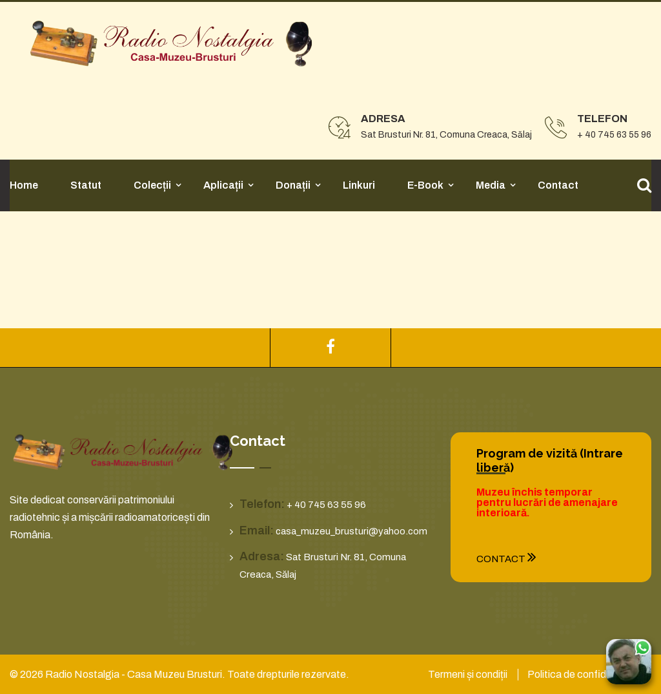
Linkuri (359, 185)
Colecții (152, 185)
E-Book (425, 185)
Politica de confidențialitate (589, 674)
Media (490, 185)
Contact (558, 185)
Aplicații (223, 185)
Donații (293, 185)
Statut (85, 185)
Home (24, 185)
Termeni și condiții (467, 674)
